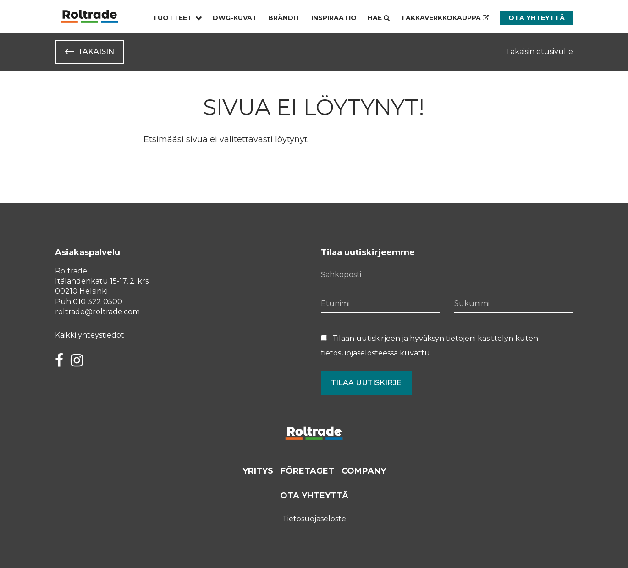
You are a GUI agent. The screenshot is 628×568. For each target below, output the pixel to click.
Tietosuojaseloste (314, 518)
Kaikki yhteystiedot (89, 335)
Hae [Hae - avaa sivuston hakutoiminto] (379, 18)
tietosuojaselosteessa (359, 353)
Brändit (284, 18)
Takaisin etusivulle (539, 51)
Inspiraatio (334, 18)
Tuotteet (172, 18)
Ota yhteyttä (536, 18)
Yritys (257, 471)
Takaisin (96, 51)
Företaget (307, 471)
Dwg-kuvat (235, 18)
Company (364, 471)
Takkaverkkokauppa (445, 18)
